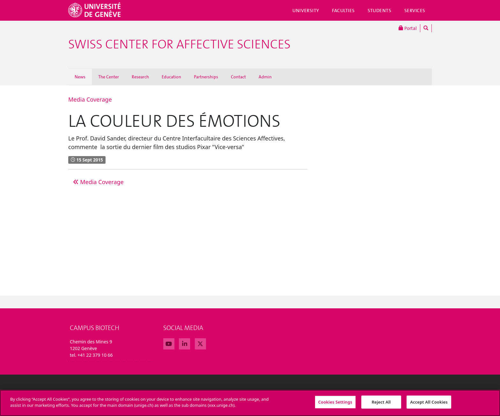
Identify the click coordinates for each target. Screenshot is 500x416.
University (305, 10)
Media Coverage (90, 99)
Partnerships (206, 77)
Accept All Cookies (429, 404)
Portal (408, 28)
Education (171, 77)
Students (380, 10)
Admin (265, 77)
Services (415, 10)
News (80, 77)
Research (140, 77)
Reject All (381, 404)
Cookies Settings (335, 404)
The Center (108, 77)
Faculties (343, 10)
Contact (238, 77)
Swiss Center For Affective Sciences (179, 44)
